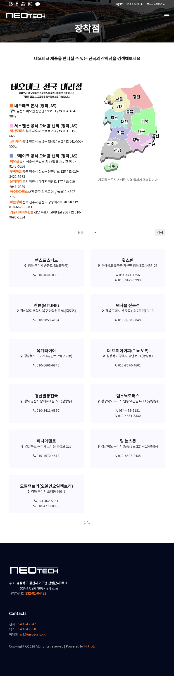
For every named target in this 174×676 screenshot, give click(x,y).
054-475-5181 (128, 410)
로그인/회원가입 (156, 4)
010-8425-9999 (128, 280)
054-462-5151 (46, 500)
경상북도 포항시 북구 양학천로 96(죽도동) (46, 310)
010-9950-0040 (128, 320)
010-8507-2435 (128, 455)
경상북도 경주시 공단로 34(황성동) (128, 355)
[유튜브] (23, 3)
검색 (160, 232)
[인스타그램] (30, 3)
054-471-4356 (128, 274)
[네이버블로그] (11, 3)
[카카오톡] (37, 3)
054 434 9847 (26, 624)
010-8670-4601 (128, 365)
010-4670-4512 (46, 455)
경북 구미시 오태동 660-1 (46, 491)
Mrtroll (89, 646)
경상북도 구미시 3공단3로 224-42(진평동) (128, 446)
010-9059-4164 (46, 320)
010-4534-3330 (128, 415)
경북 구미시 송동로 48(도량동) (46, 265)
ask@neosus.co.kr (33, 634)
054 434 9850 (26, 629)
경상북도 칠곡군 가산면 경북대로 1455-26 (127, 265)
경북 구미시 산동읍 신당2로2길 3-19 (128, 310)
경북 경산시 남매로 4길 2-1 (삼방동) (46, 401)
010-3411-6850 (46, 410)
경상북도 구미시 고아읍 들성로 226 (46, 446)
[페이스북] (17, 3)
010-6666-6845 (46, 365)
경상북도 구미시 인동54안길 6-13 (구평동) (128, 401)
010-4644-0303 (46, 274)
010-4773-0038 (46, 506)
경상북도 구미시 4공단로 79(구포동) (46, 355)
